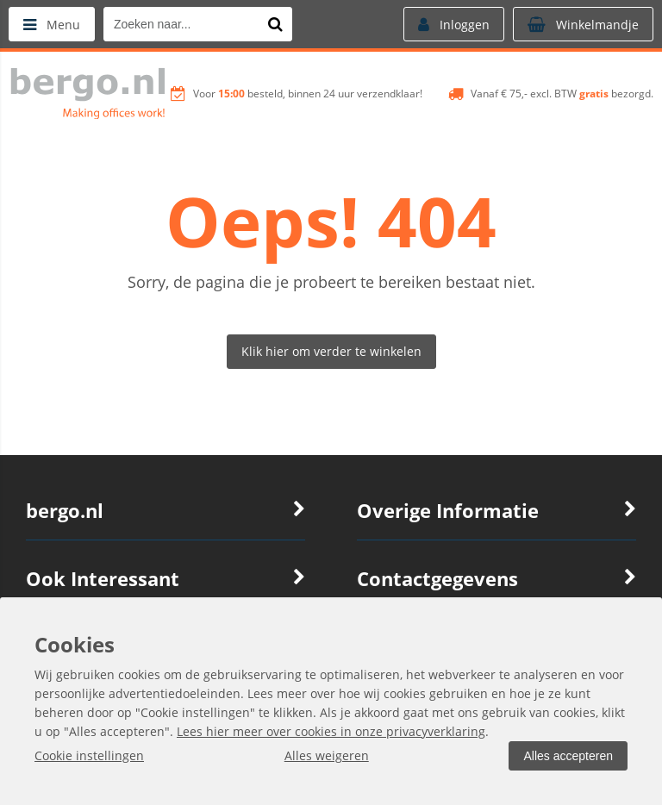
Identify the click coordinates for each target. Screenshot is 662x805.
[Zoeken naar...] (275, 24)
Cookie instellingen (89, 755)
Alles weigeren (326, 755)
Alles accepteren (568, 756)
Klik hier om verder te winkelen (331, 351)
